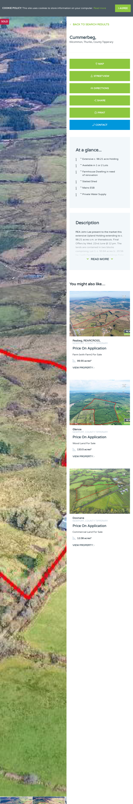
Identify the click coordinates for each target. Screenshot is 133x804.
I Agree (123, 8)
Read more (99, 8)
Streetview (101, 76)
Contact (101, 124)
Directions (101, 88)
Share (101, 100)
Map (101, 63)
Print (101, 112)
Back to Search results (91, 24)
